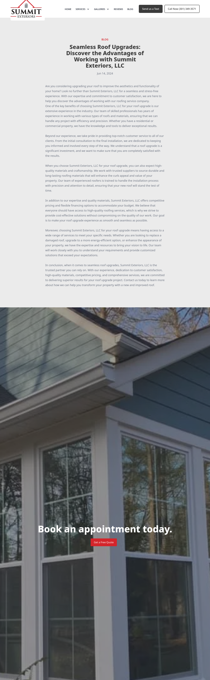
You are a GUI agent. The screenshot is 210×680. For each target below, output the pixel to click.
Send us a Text (150, 13)
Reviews (118, 13)
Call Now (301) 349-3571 (182, 13)
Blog (130, 13)
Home (68, 13)
